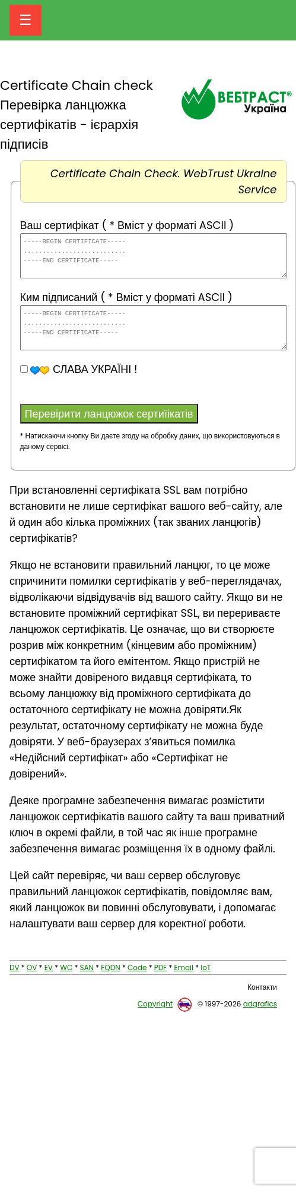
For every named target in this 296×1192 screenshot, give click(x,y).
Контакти (262, 987)
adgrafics (260, 1004)
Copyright (155, 1004)
